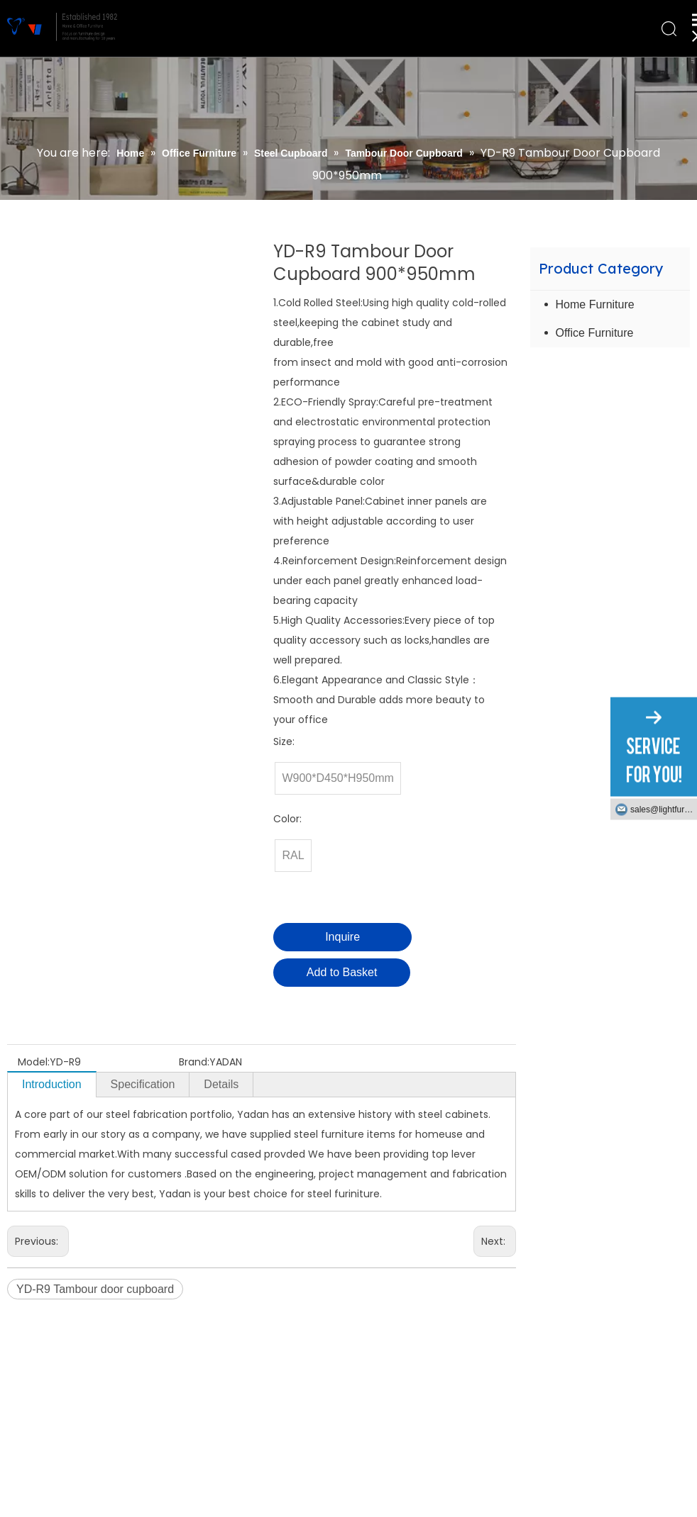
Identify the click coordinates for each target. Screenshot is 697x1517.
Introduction (52, 1084)
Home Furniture (595, 304)
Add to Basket (342, 972)
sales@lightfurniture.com (663, 810)
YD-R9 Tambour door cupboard (95, 1289)
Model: (34, 1062)
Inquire (342, 937)
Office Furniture (595, 333)
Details (221, 1084)
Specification (143, 1084)
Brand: (194, 1062)
